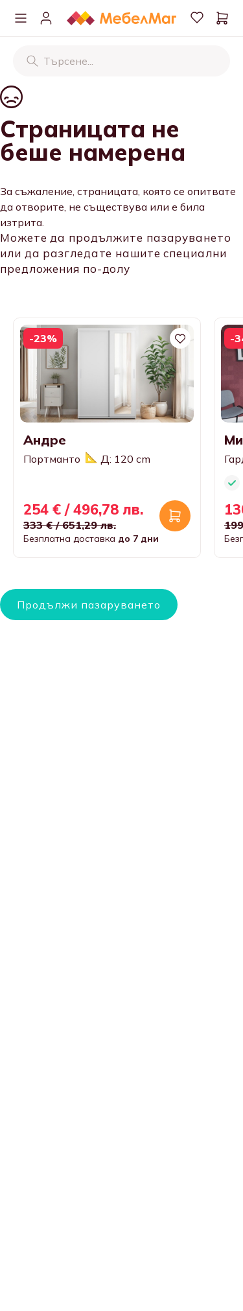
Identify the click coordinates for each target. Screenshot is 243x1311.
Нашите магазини (59, 1265)
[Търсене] (32, 60)
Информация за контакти (78, 1239)
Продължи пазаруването (89, 604)
